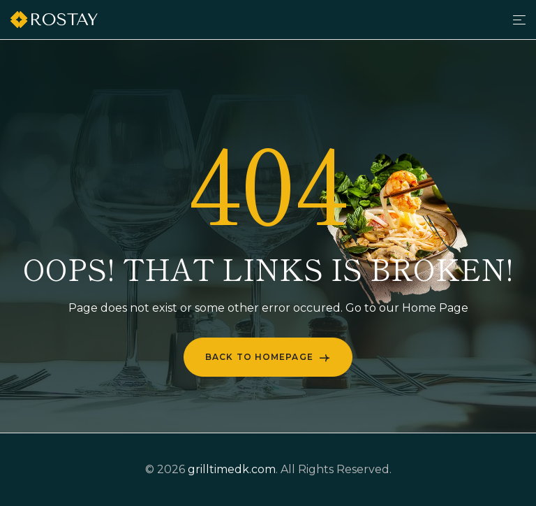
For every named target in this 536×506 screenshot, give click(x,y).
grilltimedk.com (232, 469)
